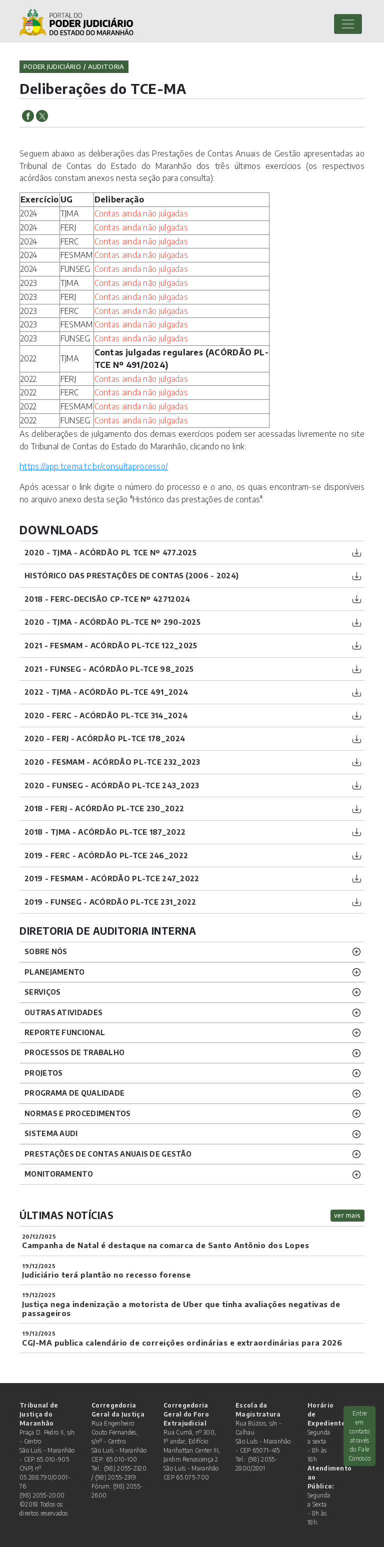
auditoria (106, 66)
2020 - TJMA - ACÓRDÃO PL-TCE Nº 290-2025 (112, 621)
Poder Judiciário (52, 66)
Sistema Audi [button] (51, 1133)
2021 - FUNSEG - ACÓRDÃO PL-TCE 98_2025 (109, 668)
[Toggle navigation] (348, 24)
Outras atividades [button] (63, 1012)
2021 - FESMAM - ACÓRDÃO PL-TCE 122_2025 (111, 645)
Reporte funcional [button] (64, 1032)
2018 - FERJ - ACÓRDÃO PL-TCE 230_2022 (104, 808)
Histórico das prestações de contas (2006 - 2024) (131, 575)
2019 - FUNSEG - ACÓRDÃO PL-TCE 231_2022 (110, 901)
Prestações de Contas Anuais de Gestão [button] (108, 1154)
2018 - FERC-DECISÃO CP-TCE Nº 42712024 (107, 598)
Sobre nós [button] (46, 951)
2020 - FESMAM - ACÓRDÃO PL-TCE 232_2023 (112, 761)
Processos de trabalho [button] (74, 1052)
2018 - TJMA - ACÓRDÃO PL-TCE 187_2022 (105, 831)
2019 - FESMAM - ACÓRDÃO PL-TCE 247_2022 (112, 878)
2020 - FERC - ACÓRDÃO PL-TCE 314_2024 (106, 715)
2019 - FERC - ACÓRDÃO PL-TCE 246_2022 (106, 855)
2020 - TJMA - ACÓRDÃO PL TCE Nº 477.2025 (110, 552)
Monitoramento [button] (58, 1174)
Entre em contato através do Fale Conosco (359, 1436)
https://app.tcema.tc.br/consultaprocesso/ (94, 466)
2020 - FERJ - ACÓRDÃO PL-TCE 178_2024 (104, 738)
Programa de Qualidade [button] (74, 1093)
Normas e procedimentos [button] (77, 1113)
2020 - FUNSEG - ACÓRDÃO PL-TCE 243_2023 (112, 785)
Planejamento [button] (54, 972)
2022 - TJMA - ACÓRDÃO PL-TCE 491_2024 (106, 691)
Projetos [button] (43, 1073)
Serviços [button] (42, 992)
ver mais (347, 1215)
